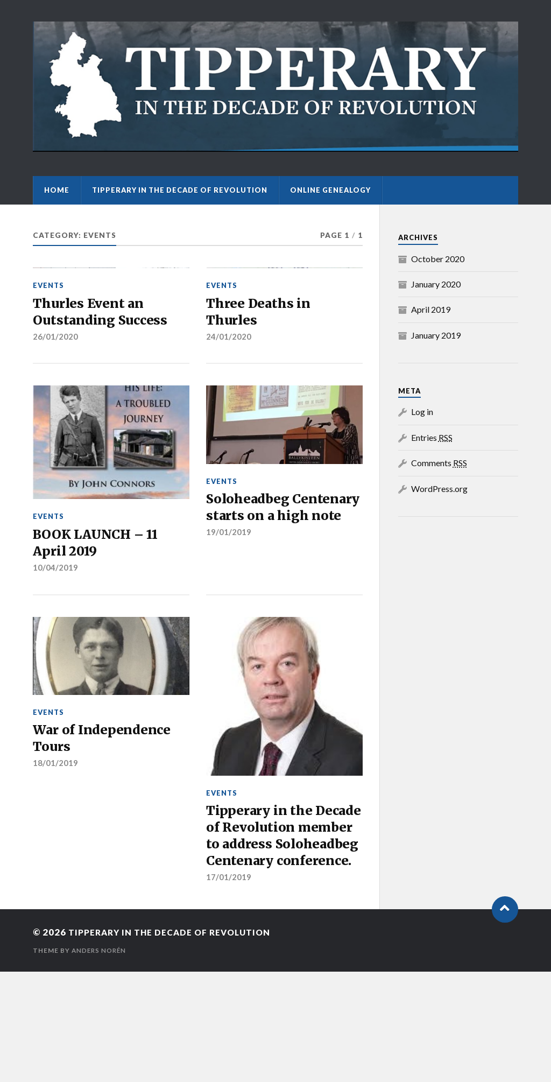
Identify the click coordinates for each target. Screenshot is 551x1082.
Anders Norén (100, 1061)
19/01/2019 (228, 636)
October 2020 (437, 259)
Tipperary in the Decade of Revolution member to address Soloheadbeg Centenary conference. (284, 933)
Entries (432, 437)
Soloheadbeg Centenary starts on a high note (280, 600)
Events (48, 363)
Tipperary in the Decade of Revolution (179, 190)
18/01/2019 (55, 851)
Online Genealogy (330, 190)
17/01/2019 (228, 988)
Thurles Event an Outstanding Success (103, 391)
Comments (439, 463)
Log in (422, 411)
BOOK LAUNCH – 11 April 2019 (100, 625)
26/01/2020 (55, 418)
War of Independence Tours (106, 824)
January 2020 (436, 284)
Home (56, 190)
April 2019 (430, 309)
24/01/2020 (228, 418)
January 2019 (436, 335)
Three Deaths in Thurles (261, 391)
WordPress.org (439, 488)
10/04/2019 (55, 652)
